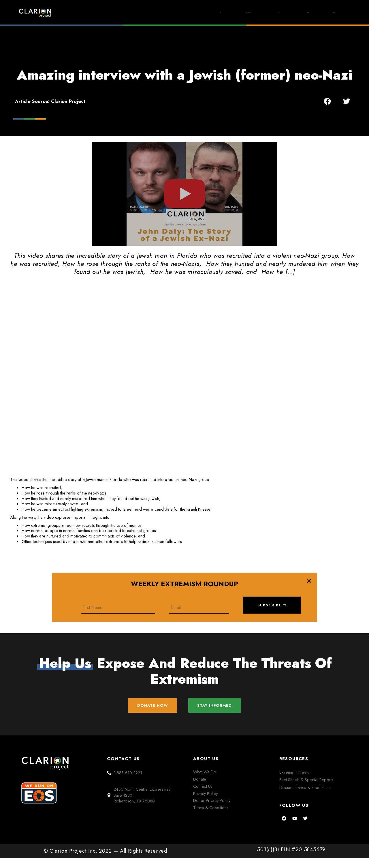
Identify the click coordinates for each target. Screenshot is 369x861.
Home (141, 13)
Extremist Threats (294, 775)
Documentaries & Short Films (304, 790)
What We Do (204, 775)
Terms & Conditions (210, 810)
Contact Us (202, 789)
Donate (327, 13)
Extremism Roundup (192, 13)
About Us (285, 13)
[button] (327, 101)
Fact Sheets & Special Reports (306, 782)
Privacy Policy (205, 796)
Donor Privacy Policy (211, 803)
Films (245, 13)
